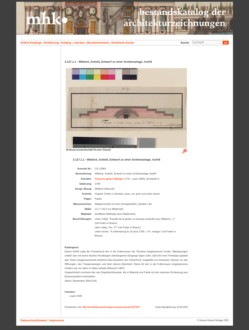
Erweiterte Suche (122, 42)
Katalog (66, 42)
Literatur (79, 42)
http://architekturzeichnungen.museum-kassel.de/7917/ (111, 307)
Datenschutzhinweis (34, 320)
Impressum (56, 320)
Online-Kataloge (31, 42)
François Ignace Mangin (109, 178)
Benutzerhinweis (98, 42)
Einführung (51, 42)
